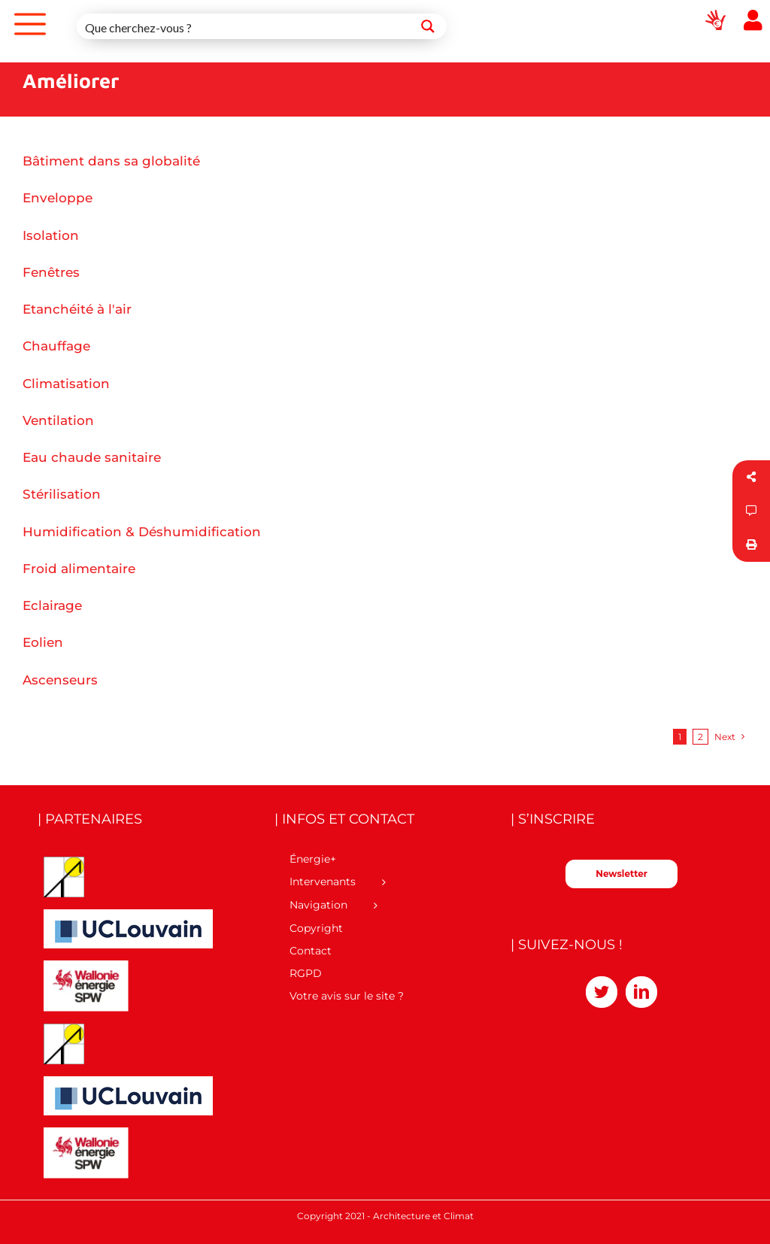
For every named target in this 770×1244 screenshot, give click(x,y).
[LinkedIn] (641, 992)
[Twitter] (601, 992)
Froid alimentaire (79, 568)
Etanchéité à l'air (77, 309)
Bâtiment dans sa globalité (111, 160)
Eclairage (52, 605)
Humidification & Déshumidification (142, 531)
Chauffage (56, 345)
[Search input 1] (243, 26)
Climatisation (66, 383)
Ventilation (58, 420)
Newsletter (621, 873)
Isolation (51, 235)
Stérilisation (62, 494)
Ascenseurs (60, 679)
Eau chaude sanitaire (92, 457)
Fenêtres (51, 272)
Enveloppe (57, 197)
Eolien (43, 642)
